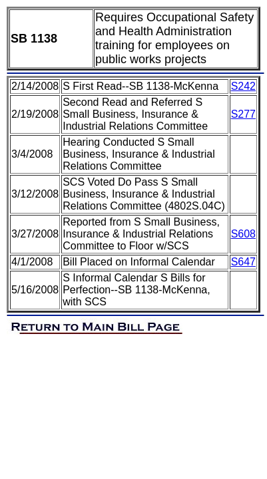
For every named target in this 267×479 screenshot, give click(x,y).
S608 (243, 234)
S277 (243, 114)
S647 (243, 261)
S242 (243, 86)
